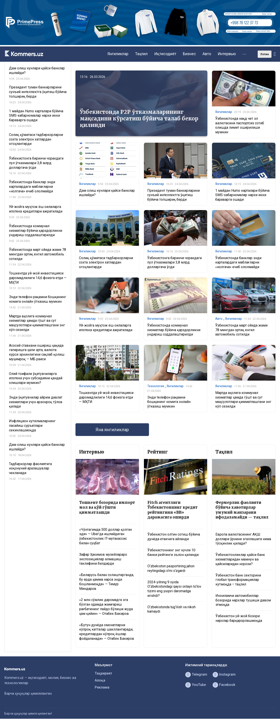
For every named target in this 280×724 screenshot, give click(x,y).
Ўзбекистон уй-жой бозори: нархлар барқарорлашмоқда (238, 618)
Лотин (264, 54)
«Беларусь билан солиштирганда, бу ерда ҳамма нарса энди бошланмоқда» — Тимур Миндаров (106, 581)
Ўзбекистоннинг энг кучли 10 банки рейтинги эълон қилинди (173, 552)
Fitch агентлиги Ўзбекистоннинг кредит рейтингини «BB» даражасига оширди (172, 509)
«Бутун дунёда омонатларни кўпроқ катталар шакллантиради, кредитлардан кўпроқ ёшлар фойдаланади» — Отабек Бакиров (106, 632)
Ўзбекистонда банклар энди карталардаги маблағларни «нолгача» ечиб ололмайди (238, 262)
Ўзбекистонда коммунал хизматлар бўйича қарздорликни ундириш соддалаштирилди (173, 330)
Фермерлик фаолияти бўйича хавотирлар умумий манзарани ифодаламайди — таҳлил (241, 509)
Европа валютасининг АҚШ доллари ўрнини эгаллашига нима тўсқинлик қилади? (243, 539)
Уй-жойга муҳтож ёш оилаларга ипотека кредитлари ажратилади (105, 327)
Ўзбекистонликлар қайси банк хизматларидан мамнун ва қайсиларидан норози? (240, 559)
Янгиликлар (117, 53)
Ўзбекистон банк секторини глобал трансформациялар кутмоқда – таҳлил (238, 580)
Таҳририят (103, 673)
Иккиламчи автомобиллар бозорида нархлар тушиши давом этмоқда (243, 600)
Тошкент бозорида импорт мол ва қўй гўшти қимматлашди (107, 507)
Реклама (102, 687)
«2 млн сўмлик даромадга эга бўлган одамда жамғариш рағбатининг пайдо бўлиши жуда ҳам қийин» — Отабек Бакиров (106, 606)
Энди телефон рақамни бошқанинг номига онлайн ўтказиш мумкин (169, 402)
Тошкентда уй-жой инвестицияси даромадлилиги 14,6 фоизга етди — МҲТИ (106, 397)
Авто (207, 53)
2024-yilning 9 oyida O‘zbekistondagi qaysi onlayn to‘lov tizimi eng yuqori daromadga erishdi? (174, 589)
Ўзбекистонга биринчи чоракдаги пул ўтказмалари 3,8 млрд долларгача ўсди (174, 262)
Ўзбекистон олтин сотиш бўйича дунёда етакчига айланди (173, 536)
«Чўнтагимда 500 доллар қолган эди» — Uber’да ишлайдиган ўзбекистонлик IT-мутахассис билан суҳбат (105, 536)
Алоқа (100, 680)
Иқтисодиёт (165, 53)
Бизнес (189, 53)
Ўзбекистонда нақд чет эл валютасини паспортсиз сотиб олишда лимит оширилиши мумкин (239, 125)
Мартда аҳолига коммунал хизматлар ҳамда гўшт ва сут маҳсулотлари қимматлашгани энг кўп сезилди (243, 399)
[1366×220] (140, 44)
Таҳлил (141, 53)
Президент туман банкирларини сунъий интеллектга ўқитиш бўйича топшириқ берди (173, 195)
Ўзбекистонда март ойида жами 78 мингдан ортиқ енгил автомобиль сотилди (241, 330)
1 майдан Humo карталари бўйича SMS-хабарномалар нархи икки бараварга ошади (242, 195)
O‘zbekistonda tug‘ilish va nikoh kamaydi (171, 609)
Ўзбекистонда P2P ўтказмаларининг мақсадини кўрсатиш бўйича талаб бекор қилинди (139, 118)
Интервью (227, 53)
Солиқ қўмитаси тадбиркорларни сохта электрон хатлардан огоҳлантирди (106, 262)
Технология (155, 386)
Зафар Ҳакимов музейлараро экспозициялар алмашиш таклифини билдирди (103, 559)
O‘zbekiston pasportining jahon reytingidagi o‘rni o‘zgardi (170, 568)
